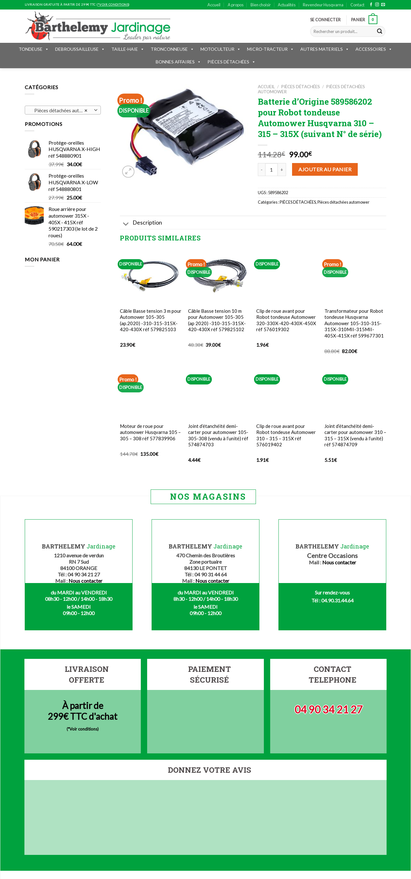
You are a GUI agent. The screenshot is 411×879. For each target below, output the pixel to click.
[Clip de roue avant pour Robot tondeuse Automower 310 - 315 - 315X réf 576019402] (287, 392)
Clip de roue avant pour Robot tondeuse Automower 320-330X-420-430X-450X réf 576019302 (286, 320)
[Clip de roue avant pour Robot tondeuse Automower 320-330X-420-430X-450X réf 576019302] (287, 276)
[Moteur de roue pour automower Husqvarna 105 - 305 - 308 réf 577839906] (151, 392)
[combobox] (63, 110)
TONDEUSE (34, 49)
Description (141, 223)
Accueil (213, 4)
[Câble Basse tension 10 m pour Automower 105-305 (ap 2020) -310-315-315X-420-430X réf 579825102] (219, 276)
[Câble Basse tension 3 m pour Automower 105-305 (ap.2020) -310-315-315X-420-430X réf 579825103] (151, 276)
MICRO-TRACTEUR (270, 49)
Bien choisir (261, 4)
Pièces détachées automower (343, 202)
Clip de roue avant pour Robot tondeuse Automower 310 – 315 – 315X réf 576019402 (286, 435)
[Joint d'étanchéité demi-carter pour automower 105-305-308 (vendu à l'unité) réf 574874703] (219, 391)
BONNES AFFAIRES (178, 61)
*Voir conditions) (83, 728)
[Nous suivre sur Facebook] (371, 5)
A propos (236, 4)
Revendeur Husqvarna (323, 4)
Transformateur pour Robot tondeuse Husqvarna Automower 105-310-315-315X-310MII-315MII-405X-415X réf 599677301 (354, 323)
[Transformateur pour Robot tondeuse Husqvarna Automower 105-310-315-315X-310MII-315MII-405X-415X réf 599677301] (355, 276)
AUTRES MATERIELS (324, 49)
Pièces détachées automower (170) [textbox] (62, 110)
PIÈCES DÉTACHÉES (231, 61)
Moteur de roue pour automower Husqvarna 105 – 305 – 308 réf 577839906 (150, 432)
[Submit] (379, 31)
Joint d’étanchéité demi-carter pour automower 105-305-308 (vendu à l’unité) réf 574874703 (218, 435)
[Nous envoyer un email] (383, 5)
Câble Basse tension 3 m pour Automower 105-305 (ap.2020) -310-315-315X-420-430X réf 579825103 (150, 320)
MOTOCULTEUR (220, 49)
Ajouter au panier (324, 169)
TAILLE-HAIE (127, 49)
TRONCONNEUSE (172, 49)
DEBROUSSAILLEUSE (80, 49)
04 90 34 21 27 (328, 709)
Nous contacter (85, 581)
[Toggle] (126, 224)
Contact (357, 4)
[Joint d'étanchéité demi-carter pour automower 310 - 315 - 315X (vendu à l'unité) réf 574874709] (355, 392)
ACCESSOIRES (374, 49)
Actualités (287, 4)
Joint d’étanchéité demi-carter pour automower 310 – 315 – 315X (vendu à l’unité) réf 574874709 (355, 435)
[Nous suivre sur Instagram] (377, 5)
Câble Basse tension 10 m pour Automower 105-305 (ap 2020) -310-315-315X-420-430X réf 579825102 (217, 320)
